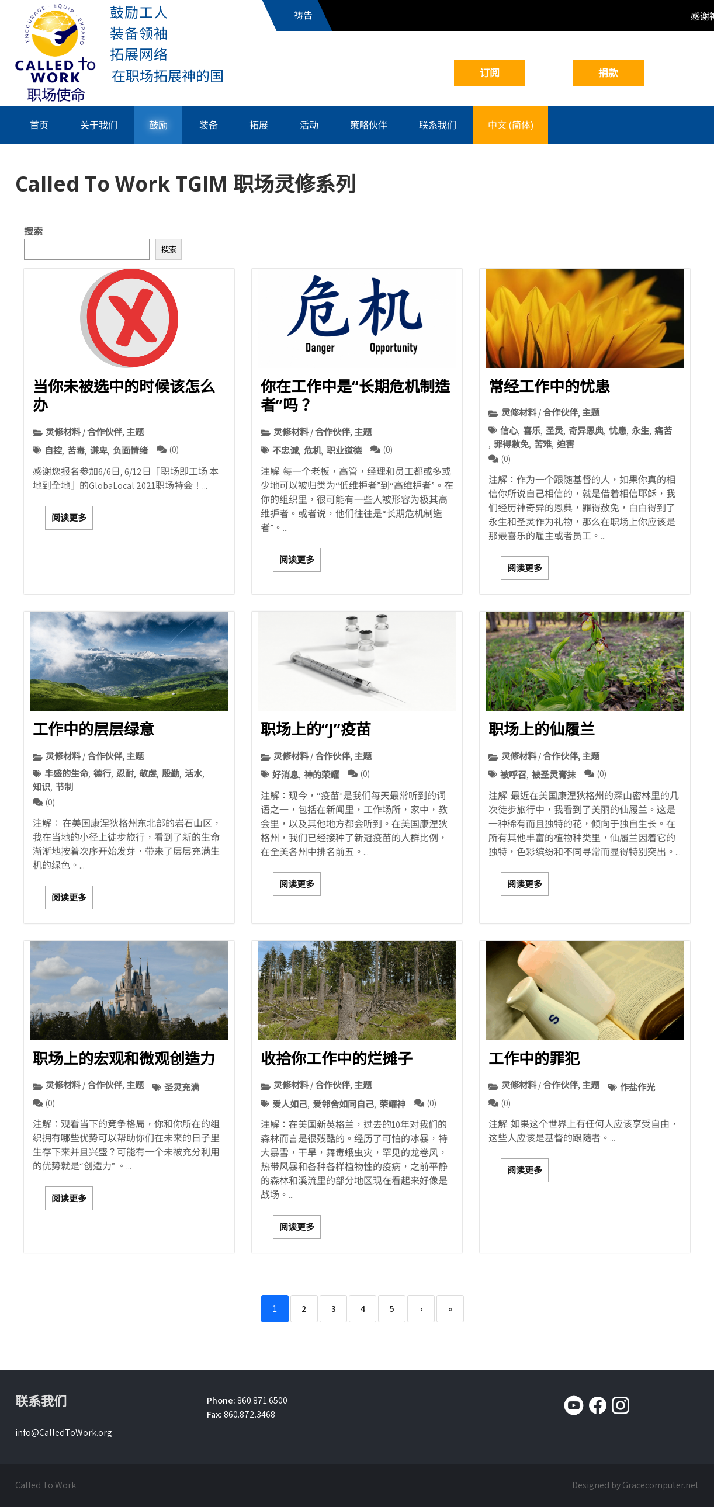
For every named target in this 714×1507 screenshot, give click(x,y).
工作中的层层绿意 (93, 728)
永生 (640, 430)
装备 (208, 125)
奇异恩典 (586, 430)
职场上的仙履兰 (541, 728)
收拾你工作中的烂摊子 (337, 1058)
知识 (41, 787)
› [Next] (421, 1309)
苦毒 (76, 450)
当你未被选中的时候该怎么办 (124, 396)
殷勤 (170, 773)
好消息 (285, 774)
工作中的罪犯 (534, 1058)
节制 (64, 787)
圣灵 (554, 430)
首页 (39, 125)
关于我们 (98, 125)
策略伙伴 (368, 125)
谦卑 (99, 450)
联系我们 (437, 125)
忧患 (617, 430)
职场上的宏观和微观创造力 (124, 1058)
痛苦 (663, 430)
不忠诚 (285, 450)
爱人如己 (289, 1104)
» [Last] (450, 1309)
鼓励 (158, 125)
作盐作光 (637, 1087)
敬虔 (148, 773)
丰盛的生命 (66, 773)
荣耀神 (392, 1104)
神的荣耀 (321, 774)
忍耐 (125, 773)
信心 (509, 430)
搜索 (33, 231)
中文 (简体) (510, 125)
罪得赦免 (511, 444)
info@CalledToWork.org (63, 1432)
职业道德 (344, 450)
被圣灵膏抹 (554, 774)
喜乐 (531, 430)
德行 (102, 773)
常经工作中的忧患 (549, 386)
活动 (309, 125)
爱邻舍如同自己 (343, 1104)
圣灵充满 (181, 1087)
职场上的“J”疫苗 (316, 728)
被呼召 (513, 774)
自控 (53, 450)
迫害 (565, 444)
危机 (312, 450)
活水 (193, 773)
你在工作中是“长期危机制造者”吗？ (355, 396)
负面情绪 (130, 450)
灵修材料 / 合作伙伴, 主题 (95, 431)
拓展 (258, 125)
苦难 (543, 444)
